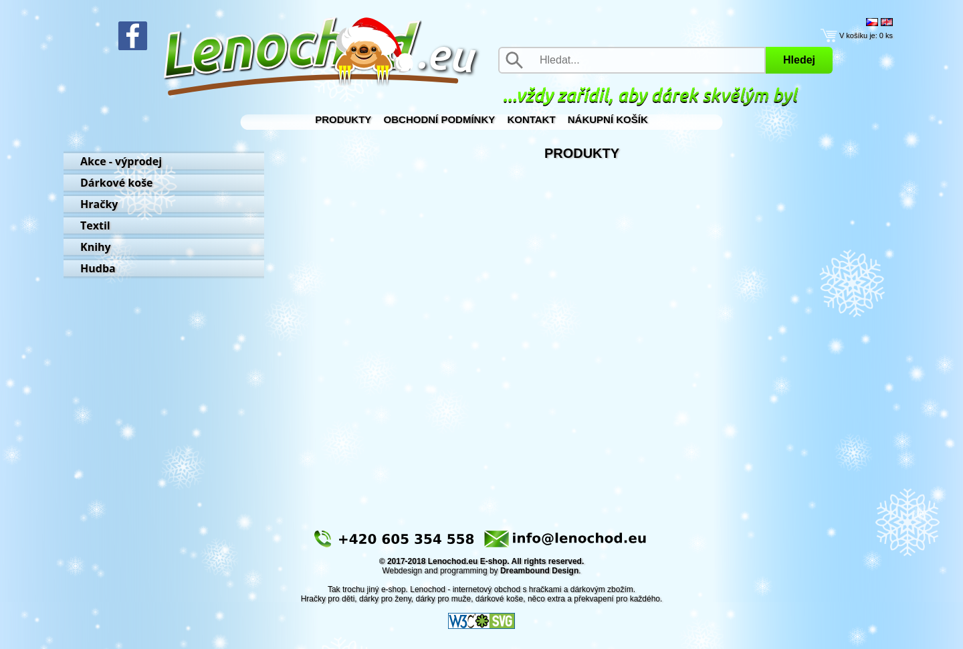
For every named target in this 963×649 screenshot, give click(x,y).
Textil (95, 225)
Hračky (99, 204)
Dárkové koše (116, 182)
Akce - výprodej (121, 161)
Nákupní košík (608, 119)
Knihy (95, 247)
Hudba (98, 268)
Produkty (343, 119)
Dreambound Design (539, 570)
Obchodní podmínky (440, 119)
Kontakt (531, 119)
